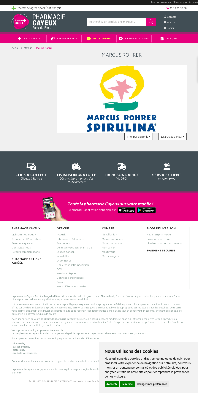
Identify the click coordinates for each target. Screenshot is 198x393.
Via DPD (122, 171)
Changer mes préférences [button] (152, 384)
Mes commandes (112, 244)
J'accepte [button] (112, 384)
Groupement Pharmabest (26, 240)
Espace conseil (66, 252)
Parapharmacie (64, 39)
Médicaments (29, 39)
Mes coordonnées (112, 240)
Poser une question (23, 244)
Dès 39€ (76, 172)
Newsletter (63, 257)
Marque (28, 48)
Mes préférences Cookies (72, 287)
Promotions (99, 39)
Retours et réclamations (26, 252)
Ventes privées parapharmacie (74, 248)
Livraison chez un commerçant (165, 244)
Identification (109, 235)
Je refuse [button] (127, 384)
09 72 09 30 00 (167, 171)
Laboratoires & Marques (70, 240)
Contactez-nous (21, 248)
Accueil (16, 48)
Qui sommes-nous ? (24, 235)
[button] (138, 136)
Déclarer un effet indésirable (73, 265)
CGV (59, 270)
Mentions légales (67, 274)
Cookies (61, 283)
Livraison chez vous (158, 240)
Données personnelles (70, 278)
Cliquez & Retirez (31, 171)
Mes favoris (108, 252)
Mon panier (108, 248)
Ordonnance (64, 261)
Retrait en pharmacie (159, 235)
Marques (169, 39)
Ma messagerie (111, 257)
